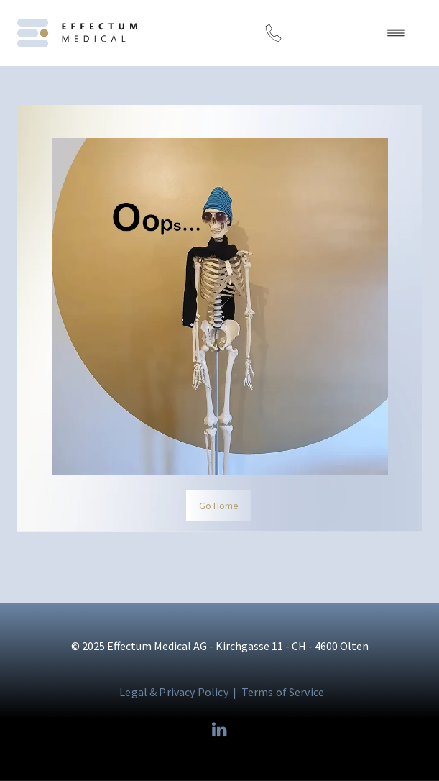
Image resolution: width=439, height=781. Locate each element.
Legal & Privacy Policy (173, 692)
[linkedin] (220, 731)
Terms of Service (283, 692)
